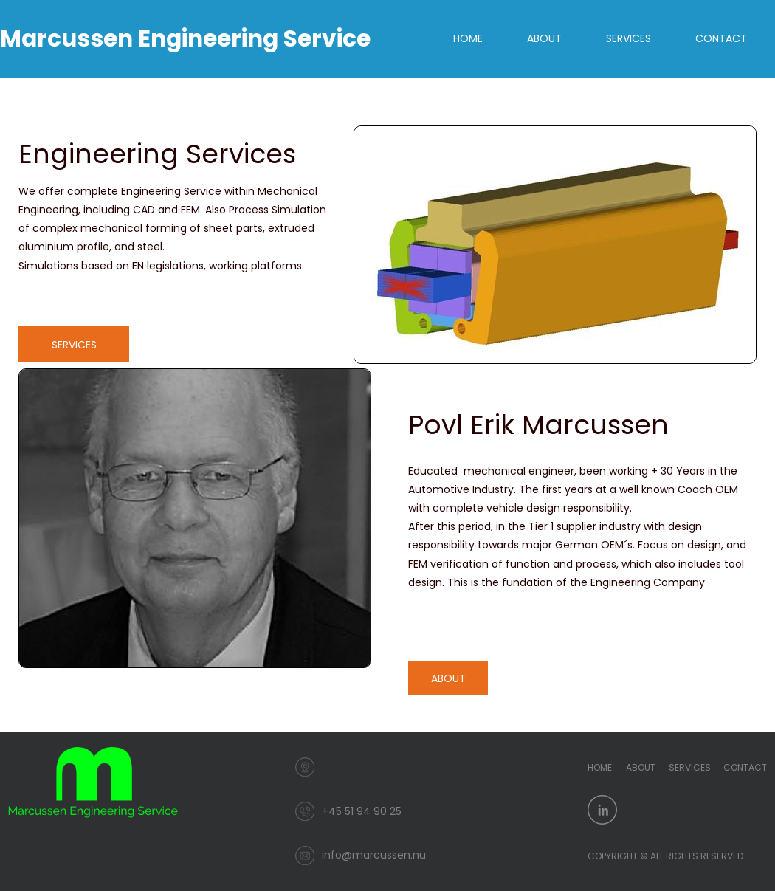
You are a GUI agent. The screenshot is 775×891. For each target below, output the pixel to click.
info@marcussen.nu (374, 854)
